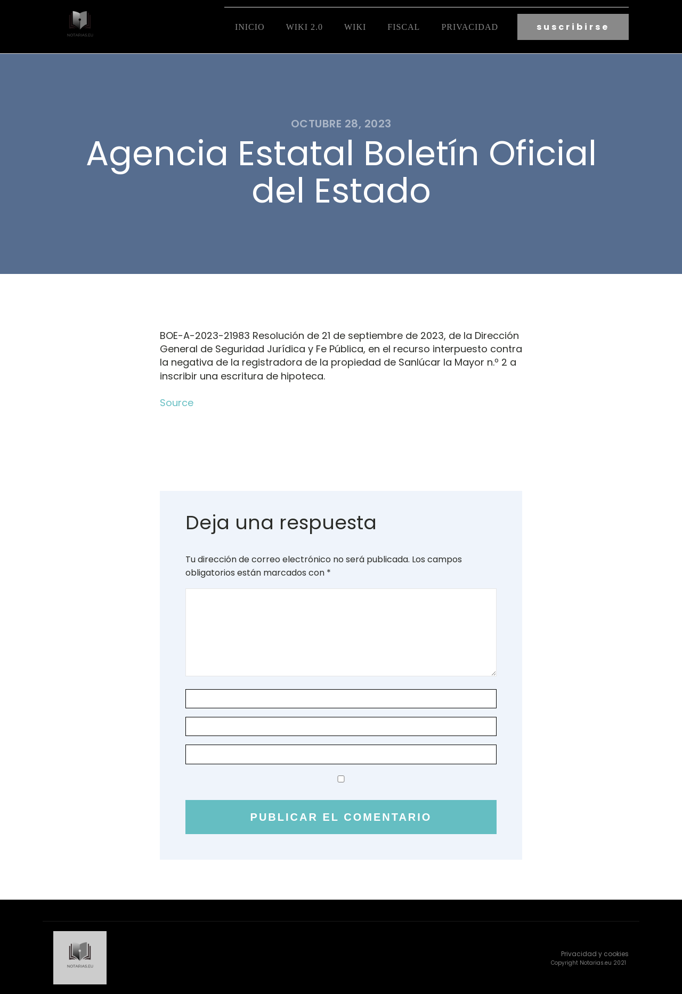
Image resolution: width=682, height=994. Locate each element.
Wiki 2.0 (304, 26)
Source (176, 402)
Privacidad (469, 26)
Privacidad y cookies (595, 953)
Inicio (250, 26)
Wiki (355, 26)
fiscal (403, 26)
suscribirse (573, 27)
